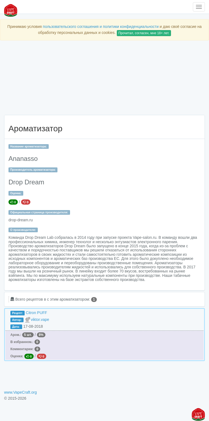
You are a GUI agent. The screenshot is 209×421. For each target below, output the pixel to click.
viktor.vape (40, 319)
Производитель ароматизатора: (33, 169)
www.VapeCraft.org (20, 392)
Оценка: (15, 193)
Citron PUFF (36, 312)
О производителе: (23, 229)
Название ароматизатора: (28, 146)
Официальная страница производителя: (39, 212)
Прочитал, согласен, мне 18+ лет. (143, 33)
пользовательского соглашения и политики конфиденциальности (101, 26)
